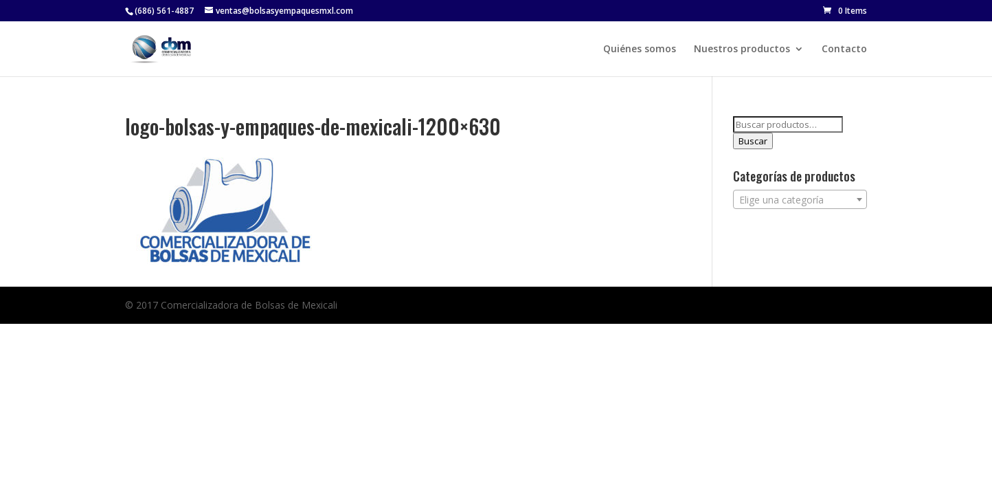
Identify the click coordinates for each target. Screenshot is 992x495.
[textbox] (800, 200)
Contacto (844, 49)
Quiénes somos (639, 49)
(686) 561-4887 (164, 10)
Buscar (753, 141)
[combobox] (800, 199)
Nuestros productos (742, 49)
